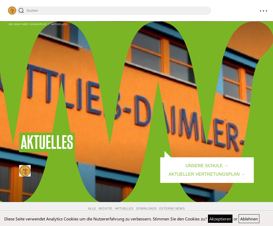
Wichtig (106, 208)
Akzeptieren (220, 218)
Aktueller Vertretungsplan (204, 174)
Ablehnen (249, 218)
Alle (92, 208)
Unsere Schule (204, 165)
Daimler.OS (38, 24)
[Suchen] (113, 10)
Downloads (146, 208)
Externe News (172, 208)
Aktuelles (124, 208)
